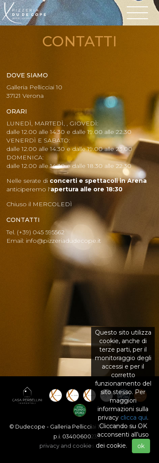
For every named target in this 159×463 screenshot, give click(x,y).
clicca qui (133, 417)
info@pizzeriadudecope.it (63, 240)
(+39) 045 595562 (40, 232)
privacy (66, 446)
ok (141, 446)
